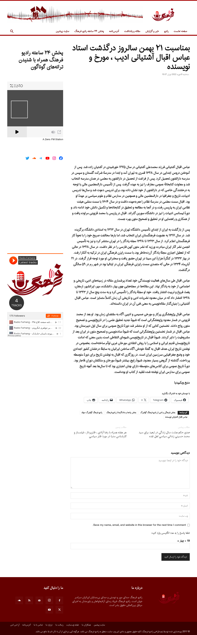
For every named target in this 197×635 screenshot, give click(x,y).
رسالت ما (59, 625)
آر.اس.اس (14, 625)
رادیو (166, 31)
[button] (11, 31)
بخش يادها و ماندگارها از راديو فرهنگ (121, 413)
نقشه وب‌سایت (72, 625)
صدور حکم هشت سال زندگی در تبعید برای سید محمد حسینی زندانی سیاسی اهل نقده (164, 434)
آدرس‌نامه (114, 31)
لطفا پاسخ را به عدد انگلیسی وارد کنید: (170, 533)
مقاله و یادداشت (132, 31)
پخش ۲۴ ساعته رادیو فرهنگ (89, 31)
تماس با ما (38, 625)
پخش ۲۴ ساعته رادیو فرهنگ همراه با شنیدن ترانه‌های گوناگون (41, 60)
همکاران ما (86, 625)
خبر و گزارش (152, 31)
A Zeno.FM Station (53, 140)
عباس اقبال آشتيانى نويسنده (176, 417)
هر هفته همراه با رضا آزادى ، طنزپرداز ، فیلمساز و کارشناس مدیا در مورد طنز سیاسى (100, 434)
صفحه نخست (180, 31)
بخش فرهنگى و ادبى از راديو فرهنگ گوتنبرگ (157, 413)
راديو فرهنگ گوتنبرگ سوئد (91, 413)
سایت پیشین (62, 31)
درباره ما (49, 625)
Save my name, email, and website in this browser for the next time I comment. (139, 525)
